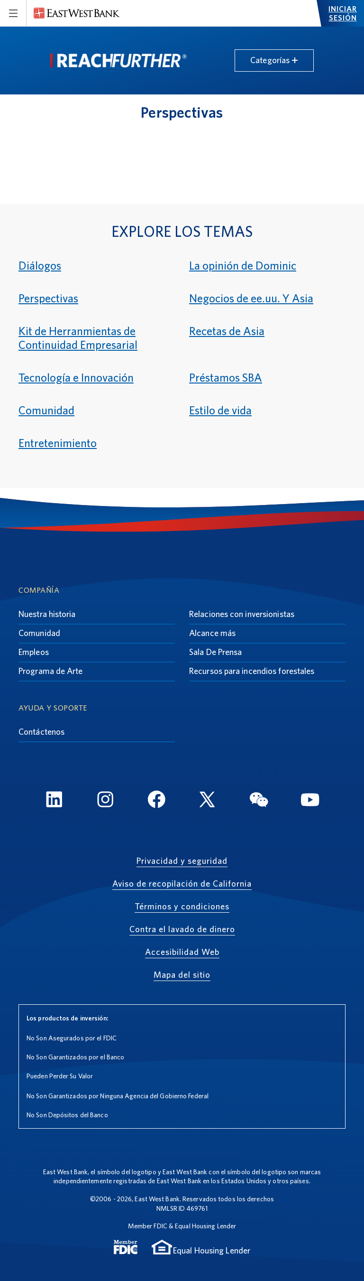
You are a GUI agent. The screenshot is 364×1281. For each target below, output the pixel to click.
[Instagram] (105, 801)
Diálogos (39, 265)
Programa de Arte (50, 671)
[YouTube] (309, 801)
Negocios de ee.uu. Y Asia (251, 298)
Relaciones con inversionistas (241, 614)
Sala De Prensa (215, 652)
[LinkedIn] (54, 801)
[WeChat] (258, 801)
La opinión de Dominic (242, 265)
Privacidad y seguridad (182, 861)
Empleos (33, 652)
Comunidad (46, 410)
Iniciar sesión (342, 13)
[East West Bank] (77, 13)
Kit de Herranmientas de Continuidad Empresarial (77, 338)
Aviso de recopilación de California (182, 883)
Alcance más (212, 633)
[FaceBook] (156, 801)
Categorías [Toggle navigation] (274, 60)
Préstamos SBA (225, 377)
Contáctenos (41, 732)
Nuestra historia (47, 614)
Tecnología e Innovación (76, 377)
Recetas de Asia (226, 331)
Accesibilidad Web (182, 952)
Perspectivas (48, 298)
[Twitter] (207, 801)
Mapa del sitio (182, 975)
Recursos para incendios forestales (251, 671)
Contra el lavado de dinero (182, 929)
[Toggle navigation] (13, 13)
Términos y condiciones (182, 906)
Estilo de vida (220, 410)
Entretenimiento (57, 443)
